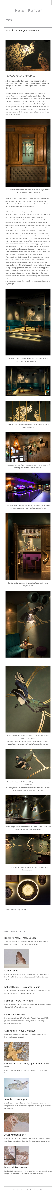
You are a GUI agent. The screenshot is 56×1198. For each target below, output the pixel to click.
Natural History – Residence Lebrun (22, 987)
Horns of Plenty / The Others (18, 1000)
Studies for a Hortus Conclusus (19, 1031)
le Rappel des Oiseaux (15, 1167)
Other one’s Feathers (15, 1014)
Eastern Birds (11, 970)
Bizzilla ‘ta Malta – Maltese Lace (20, 938)
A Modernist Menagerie (16, 1099)
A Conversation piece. (15, 1135)
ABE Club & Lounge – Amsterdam (22, 30)
